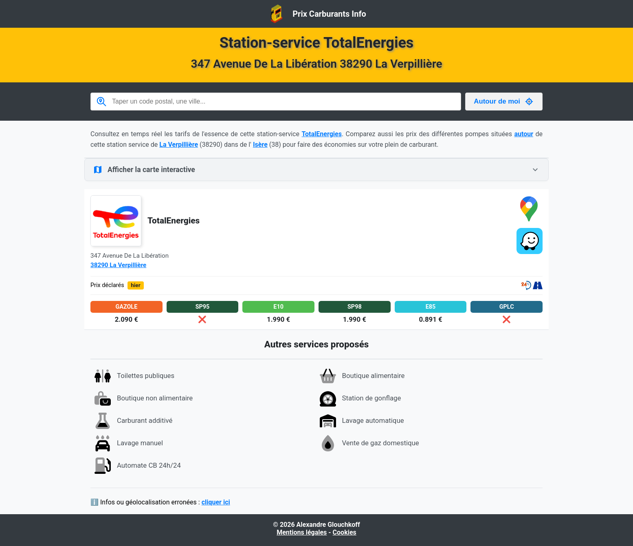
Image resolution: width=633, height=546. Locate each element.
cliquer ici (216, 502)
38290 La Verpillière (118, 265)
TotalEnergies (322, 134)
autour (523, 134)
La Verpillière (178, 144)
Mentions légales (302, 532)
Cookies (344, 532)
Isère (260, 144)
